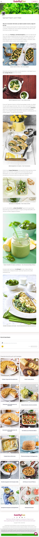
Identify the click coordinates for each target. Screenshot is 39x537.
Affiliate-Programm (16, 519)
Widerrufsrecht (19, 520)
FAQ (7, 519)
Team (10, 519)
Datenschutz (30, 519)
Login (34, 1)
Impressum (24, 519)
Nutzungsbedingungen (9, 520)
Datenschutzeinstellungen (29, 520)
